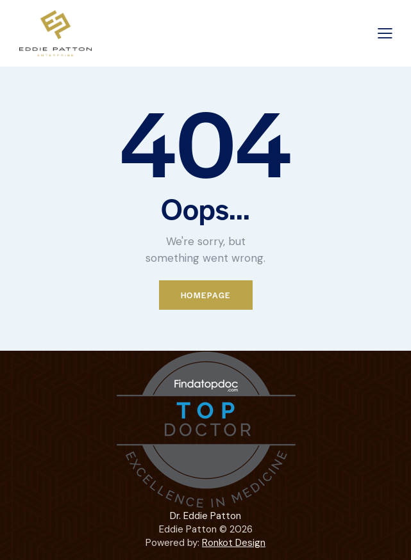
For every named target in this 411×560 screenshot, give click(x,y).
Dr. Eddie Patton (205, 515)
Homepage (206, 295)
